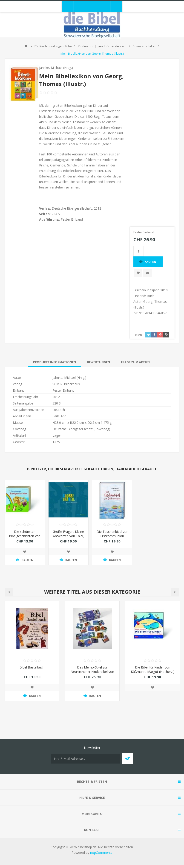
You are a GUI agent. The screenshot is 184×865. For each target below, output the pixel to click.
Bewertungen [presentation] (98, 362)
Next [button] (175, 592)
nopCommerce (101, 852)
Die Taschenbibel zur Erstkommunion (112, 533)
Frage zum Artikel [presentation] (136, 362)
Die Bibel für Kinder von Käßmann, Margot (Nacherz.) (152, 669)
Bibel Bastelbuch (32, 667)
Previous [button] (9, 592)
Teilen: (138, 335)
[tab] (54, 362)
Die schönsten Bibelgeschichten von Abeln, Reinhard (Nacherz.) (24, 538)
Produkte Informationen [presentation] (54, 362)
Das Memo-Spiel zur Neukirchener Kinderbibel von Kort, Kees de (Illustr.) (92, 671)
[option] (32, 654)
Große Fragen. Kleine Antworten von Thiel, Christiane (68, 535)
